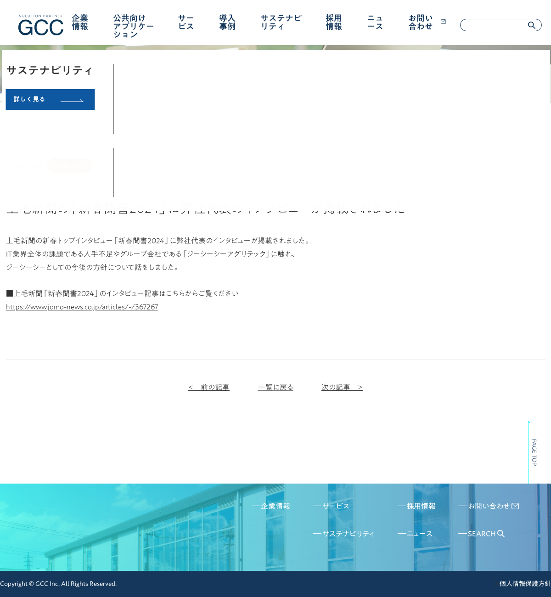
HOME (15, 113)
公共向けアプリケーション (133, 26)
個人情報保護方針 (525, 583)
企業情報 (80, 22)
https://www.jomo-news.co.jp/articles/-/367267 (82, 306)
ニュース (375, 22)
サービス (186, 22)
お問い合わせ (427, 22)
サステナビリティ (281, 22)
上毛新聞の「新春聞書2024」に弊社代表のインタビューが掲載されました (182, 113)
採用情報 (334, 22)
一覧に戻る (275, 387)
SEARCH (486, 533)
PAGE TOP (534, 452)
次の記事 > (342, 387)
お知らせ (70, 165)
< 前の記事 (209, 387)
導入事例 (227, 22)
